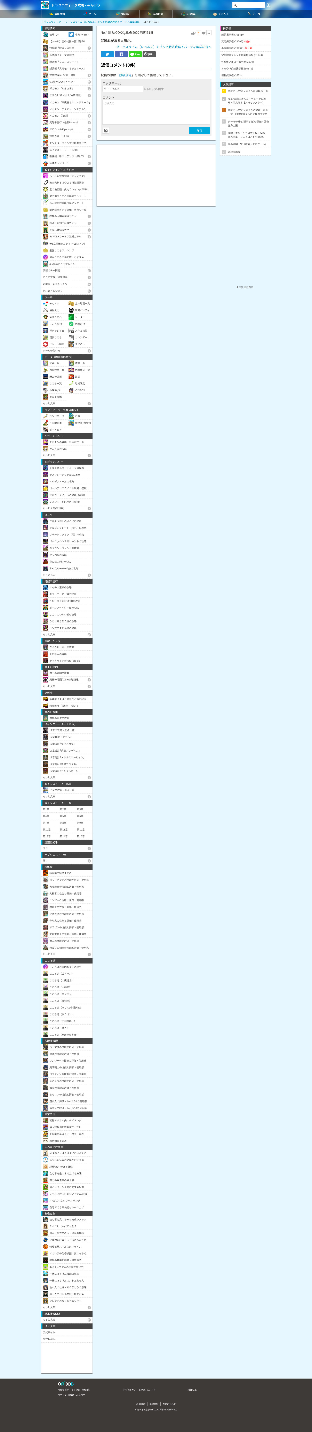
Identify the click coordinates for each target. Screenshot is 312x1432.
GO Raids (192, 1390)
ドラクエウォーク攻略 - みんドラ (75, 4)
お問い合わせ (169, 1403)
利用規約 (140, 1403)
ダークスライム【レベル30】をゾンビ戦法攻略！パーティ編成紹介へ (163, 47)
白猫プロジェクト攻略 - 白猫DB (73, 1390)
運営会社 (153, 1403)
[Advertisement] (156, 173)
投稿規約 (125, 75)
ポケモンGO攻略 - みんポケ (71, 1394)
